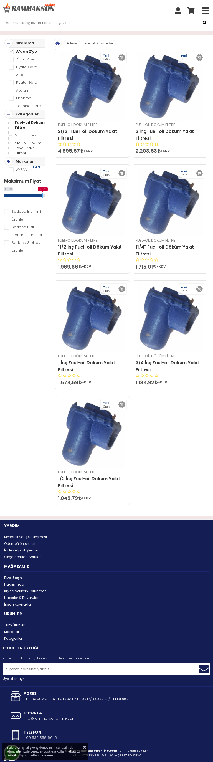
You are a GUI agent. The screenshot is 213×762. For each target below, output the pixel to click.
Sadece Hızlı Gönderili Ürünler (27, 217)
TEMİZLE (37, 153)
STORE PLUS (92, 754)
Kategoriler (13, 624)
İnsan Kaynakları (18, 590)
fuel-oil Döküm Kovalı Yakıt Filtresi (28, 134)
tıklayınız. (46, 755)
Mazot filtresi (26, 121)
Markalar (11, 618)
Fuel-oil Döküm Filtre (30, 111)
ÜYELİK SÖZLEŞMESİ (84, 741)
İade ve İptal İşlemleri (21, 536)
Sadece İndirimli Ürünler (26, 201)
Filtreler (72, 29)
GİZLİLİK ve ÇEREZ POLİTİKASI (122, 741)
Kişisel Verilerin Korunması (25, 577)
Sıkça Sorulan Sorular (22, 543)
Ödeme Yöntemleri (19, 529)
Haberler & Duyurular (21, 583)
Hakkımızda (14, 570)
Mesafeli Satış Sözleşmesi (25, 523)
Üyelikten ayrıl (14, 664)
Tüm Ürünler (14, 611)
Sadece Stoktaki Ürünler (26, 232)
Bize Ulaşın (13, 563)
